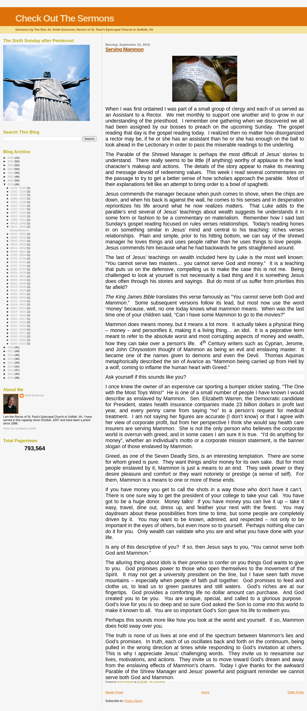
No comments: (157, 682)
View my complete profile (19, 428)
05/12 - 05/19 (19, 290)
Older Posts (296, 692)
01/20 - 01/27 (19, 343)
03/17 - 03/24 (19, 315)
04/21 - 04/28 (19, 301)
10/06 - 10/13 (19, 219)
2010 (10, 377)
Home (205, 692)
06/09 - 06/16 (19, 279)
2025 (10, 161)
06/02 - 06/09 (19, 283)
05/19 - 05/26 (19, 286)
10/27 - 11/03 (19, 212)
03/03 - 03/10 (19, 322)
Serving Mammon (124, 49)
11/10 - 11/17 (19, 209)
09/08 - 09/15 (19, 237)
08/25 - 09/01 (19, 240)
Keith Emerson (34, 395)
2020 (10, 180)
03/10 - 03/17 (19, 318)
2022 (10, 172)
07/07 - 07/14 (19, 265)
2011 (10, 373)
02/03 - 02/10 (19, 336)
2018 (10, 347)
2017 (10, 351)
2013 (10, 366)
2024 (10, 165)
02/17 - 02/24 (19, 329)
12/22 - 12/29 (19, 191)
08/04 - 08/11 (19, 251)
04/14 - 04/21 (19, 304)
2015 (10, 358)
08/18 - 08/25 (19, 244)
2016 (10, 354)
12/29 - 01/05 (19, 187)
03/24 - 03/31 (19, 311)
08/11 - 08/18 (19, 248)
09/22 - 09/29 (19, 226)
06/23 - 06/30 (19, 272)
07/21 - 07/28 (19, 258)
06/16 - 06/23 (19, 276)
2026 (10, 157)
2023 (10, 168)
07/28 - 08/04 (19, 255)
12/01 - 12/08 (19, 202)
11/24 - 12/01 (19, 205)
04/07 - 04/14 (19, 308)
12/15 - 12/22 (19, 194)
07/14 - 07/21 (19, 262)
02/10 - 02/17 (19, 333)
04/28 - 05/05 (19, 297)
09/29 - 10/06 (19, 223)
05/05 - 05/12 (19, 294)
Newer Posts (114, 692)
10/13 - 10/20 (19, 216)
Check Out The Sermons (64, 18)
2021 (10, 176)
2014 (10, 362)
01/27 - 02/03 (19, 340)
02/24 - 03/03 (19, 325)
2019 (10, 184)
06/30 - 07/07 (19, 269)
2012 (10, 370)
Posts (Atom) (133, 701)
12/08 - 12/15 (19, 198)
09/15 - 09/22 (19, 233)
